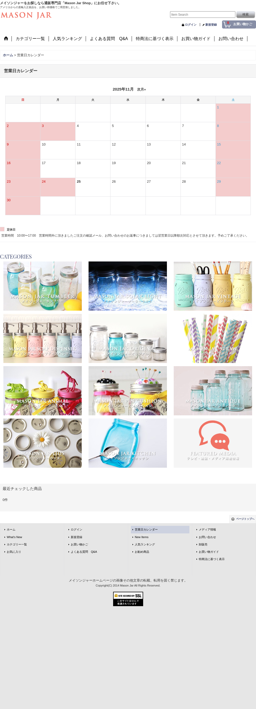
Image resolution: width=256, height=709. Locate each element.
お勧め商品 (142, 551)
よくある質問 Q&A (84, 551)
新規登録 (211, 24)
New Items (141, 537)
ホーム (11, 529)
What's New (14, 537)
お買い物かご (79, 544)
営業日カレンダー (146, 529)
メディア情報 (207, 529)
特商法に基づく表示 (212, 559)
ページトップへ (245, 518)
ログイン (190, 24)
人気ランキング (145, 544)
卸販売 (203, 544)
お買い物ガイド (209, 551)
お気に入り (14, 551)
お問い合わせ (207, 537)
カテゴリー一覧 (17, 544)
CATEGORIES (16, 256)
